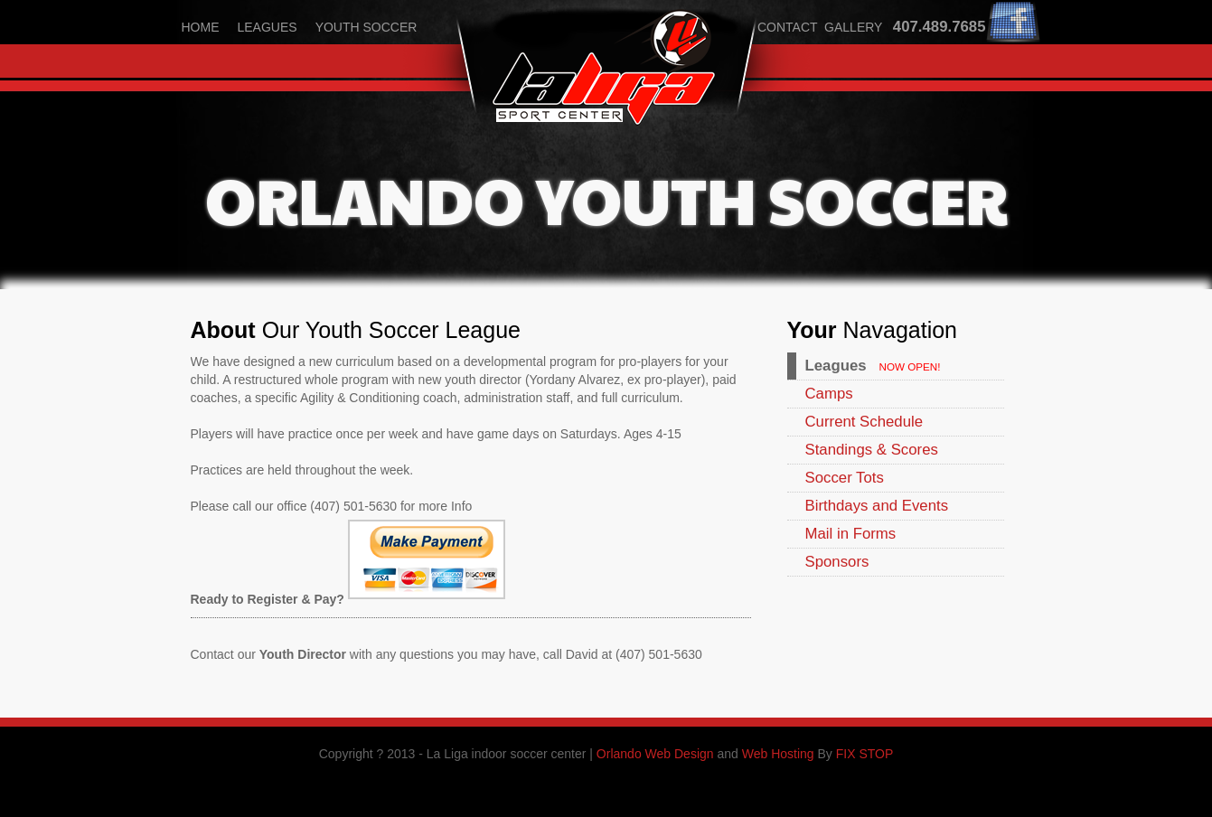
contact (787, 27)
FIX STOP (865, 754)
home (201, 27)
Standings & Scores (871, 449)
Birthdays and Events (877, 505)
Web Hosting (778, 754)
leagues (267, 27)
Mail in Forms (851, 533)
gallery (853, 27)
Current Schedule (864, 421)
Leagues (836, 365)
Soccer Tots (844, 477)
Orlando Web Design (655, 754)
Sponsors (837, 561)
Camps (829, 393)
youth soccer (366, 27)
